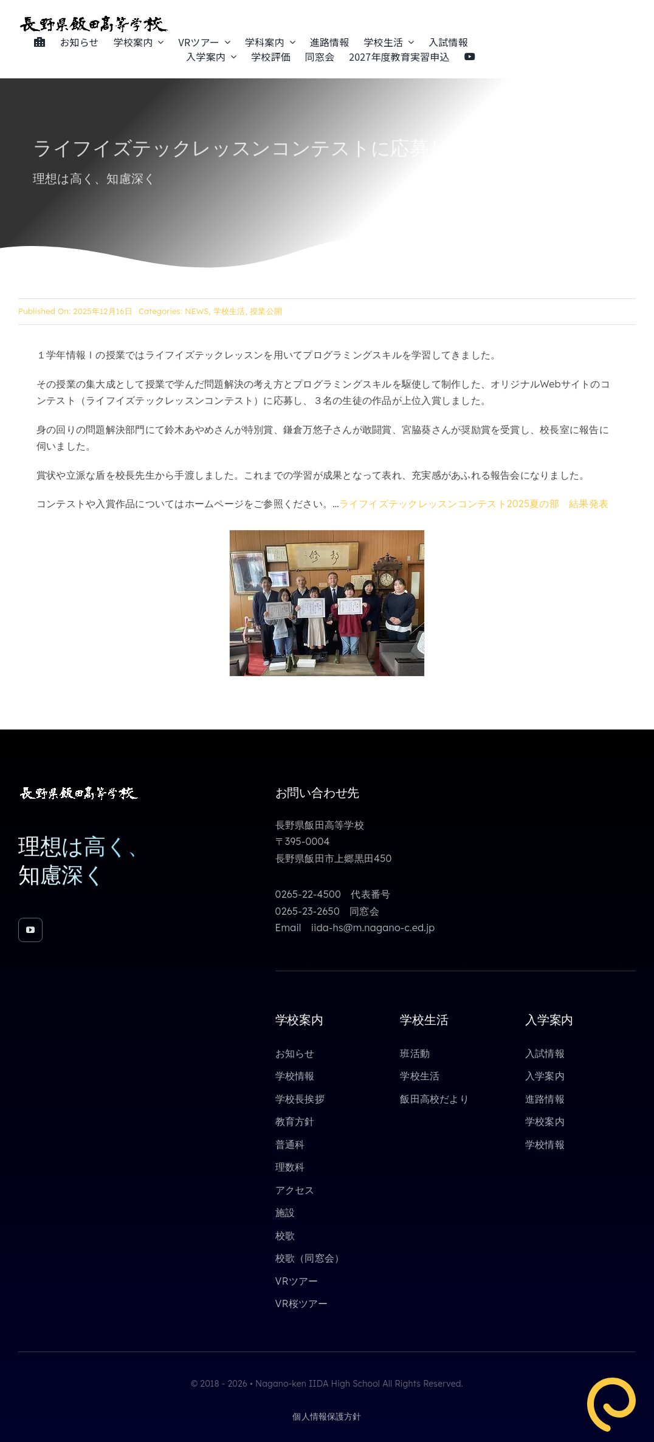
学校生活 (229, 311)
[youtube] (30, 930)
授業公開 (266, 311)
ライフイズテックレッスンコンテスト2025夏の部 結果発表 (473, 503)
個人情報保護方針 (326, 1416)
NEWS (196, 311)
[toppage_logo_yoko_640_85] (94, 19)
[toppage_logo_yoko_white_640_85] (79, 790)
